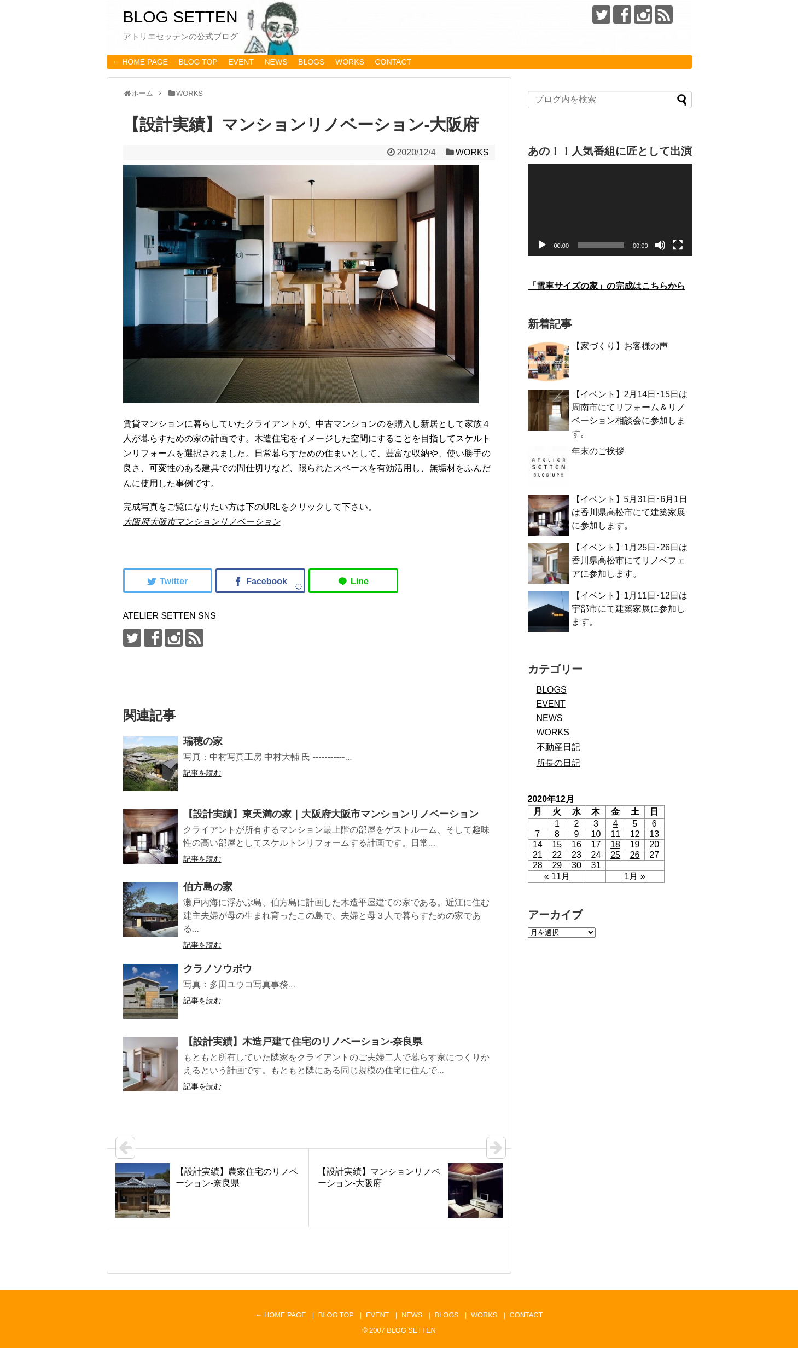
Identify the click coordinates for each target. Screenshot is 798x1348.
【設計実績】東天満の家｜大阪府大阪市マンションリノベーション (331, 814)
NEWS (276, 61)
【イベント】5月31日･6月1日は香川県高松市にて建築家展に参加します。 (630, 512)
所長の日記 (558, 763)
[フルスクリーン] (677, 245)
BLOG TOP (198, 61)
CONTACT (393, 61)
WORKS (349, 61)
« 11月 (557, 876)
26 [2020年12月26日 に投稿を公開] (635, 854)
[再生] (542, 245)
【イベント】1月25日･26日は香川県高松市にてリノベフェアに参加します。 (630, 560)
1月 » (635, 876)
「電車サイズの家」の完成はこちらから (606, 285)
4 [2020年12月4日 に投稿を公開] (615, 823)
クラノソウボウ (217, 968)
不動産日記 (558, 747)
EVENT (241, 61)
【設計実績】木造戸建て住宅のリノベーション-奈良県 (303, 1041)
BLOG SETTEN (180, 17)
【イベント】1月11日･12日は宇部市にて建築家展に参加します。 (630, 608)
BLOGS (311, 61)
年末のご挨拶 (598, 451)
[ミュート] (660, 245)
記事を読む (202, 773)
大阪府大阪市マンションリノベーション (202, 521)
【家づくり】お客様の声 (620, 346)
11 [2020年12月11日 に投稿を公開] (615, 834)
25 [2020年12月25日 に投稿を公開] (615, 854)
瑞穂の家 (203, 741)
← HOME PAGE (140, 61)
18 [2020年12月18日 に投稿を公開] (615, 844)
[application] (610, 210)
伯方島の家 (207, 886)
